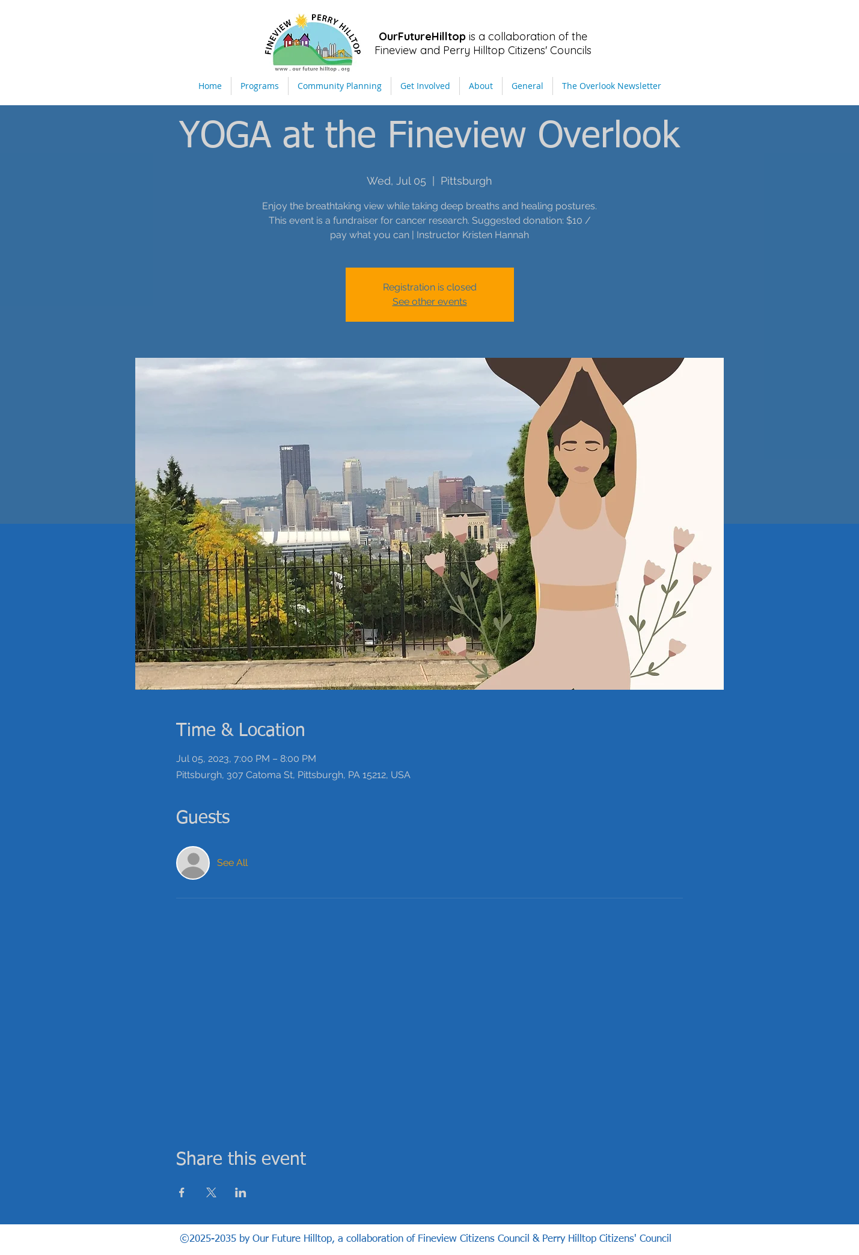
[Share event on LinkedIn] (240, 1192)
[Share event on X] (211, 1192)
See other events (430, 301)
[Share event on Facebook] (182, 1192)
